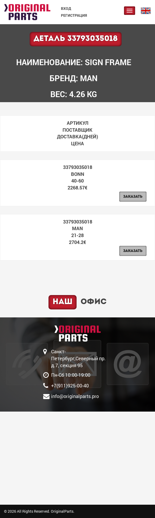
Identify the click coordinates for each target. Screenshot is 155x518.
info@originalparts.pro (75, 396)
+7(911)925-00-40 (70, 385)
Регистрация (74, 15)
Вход (66, 8)
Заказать (133, 197)
